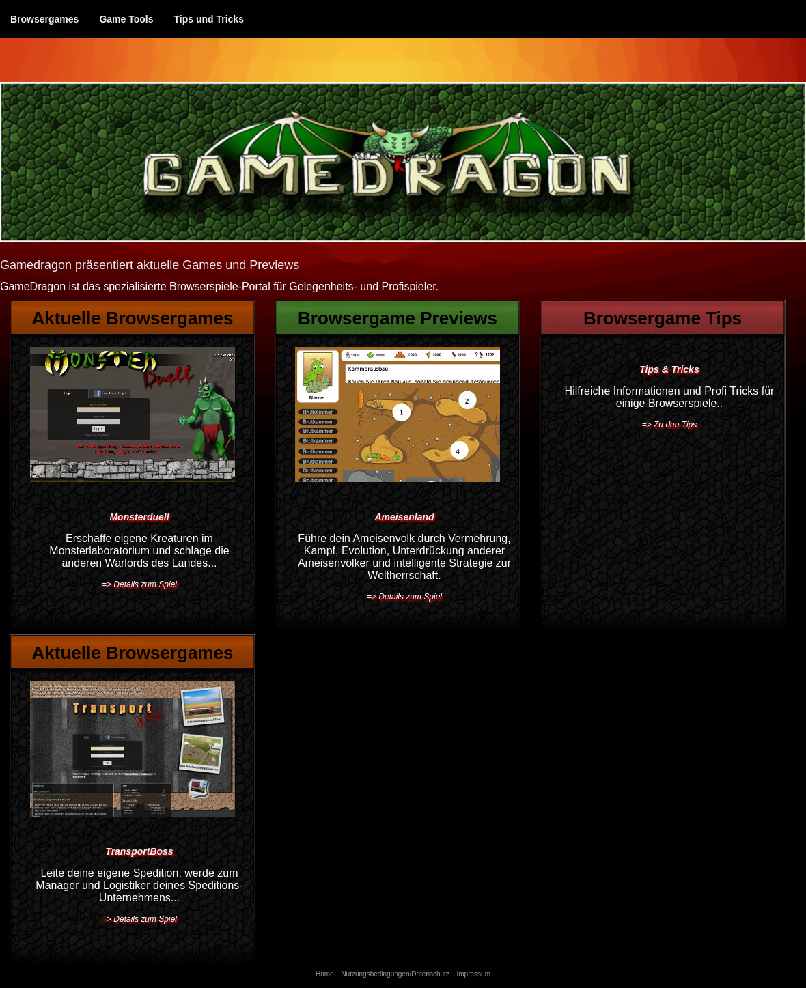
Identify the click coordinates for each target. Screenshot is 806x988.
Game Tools (126, 19)
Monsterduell (139, 516)
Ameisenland (404, 516)
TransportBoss (139, 851)
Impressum (473, 974)
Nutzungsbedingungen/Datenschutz (395, 974)
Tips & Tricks (669, 369)
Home (325, 974)
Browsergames (44, 19)
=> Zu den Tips (669, 424)
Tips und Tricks (208, 19)
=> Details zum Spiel (139, 584)
